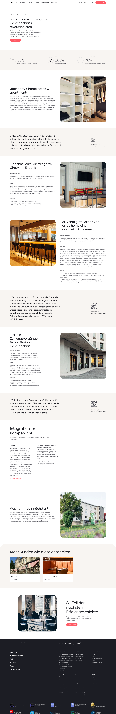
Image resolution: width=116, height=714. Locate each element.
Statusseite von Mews (97, 685)
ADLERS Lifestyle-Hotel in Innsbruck (25, 102)
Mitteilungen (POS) (80, 695)
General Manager (79, 654)
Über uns (61, 677)
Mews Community (79, 687)
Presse (61, 681)
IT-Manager (78, 658)
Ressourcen (14, 662)
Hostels (93, 656)
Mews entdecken (63, 689)
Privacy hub (95, 679)
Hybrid (93, 660)
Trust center (95, 683)
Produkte (13, 652)
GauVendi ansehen (14, 478)
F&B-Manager (78, 660)
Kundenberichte (45, 2)
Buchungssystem (63, 662)
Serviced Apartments (97, 658)
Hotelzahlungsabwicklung (65, 666)
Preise (37, 2)
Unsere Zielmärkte (63, 685)
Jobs (12, 666)
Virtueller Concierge (64, 664)
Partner (77, 685)
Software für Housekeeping (66, 656)
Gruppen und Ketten (97, 662)
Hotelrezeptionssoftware (65, 658)
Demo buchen (101, 2)
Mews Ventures (63, 687)
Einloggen (91, 2)
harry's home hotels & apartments (19, 96)
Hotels (93, 654)
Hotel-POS (61, 670)
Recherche (78, 677)
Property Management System (64, 691)
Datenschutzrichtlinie (97, 681)
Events (77, 681)
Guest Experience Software (66, 660)
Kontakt (61, 683)
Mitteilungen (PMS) (80, 693)
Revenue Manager (79, 656)
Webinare (77, 679)
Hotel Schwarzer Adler (49, 100)
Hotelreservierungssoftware (66, 654)
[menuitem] (23, 2)
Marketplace (62, 668)
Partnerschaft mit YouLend (82, 691)
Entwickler (77, 689)
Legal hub (94, 677)
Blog (76, 683)
